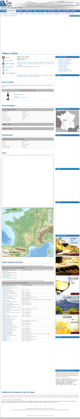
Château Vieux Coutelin (7, 303)
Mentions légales (41, 415)
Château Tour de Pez (6, 323)
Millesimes (21, 13)
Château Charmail (6, 308)
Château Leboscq (6, 300)
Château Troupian (6, 286)
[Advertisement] (14, 34)
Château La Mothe (27, 62)
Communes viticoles (69, 13)
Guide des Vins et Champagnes (65, 59)
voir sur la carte (46, 63)
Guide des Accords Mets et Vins (65, 63)
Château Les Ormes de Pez (8, 325)
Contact (51, 415)
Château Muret (5, 294)
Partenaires (47, 415)
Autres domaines (10, 73)
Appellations (49, 13)
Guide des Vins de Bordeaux (65, 61)
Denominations (56, 13)
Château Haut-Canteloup (7, 297)
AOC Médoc (36, 66)
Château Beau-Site (6, 317)
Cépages (27, 13)
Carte (7, 70)
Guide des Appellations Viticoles (65, 70)
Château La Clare (6, 336)
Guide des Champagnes (64, 62)
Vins (62, 13)
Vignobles (33, 13)
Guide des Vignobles (63, 68)
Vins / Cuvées (9, 60)
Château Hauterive (6, 311)
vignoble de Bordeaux (45, 62)
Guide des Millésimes (63, 65)
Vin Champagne (4, 13)
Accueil (36, 415)
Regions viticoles (40, 13)
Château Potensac (6, 289)
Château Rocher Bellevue (7, 306)
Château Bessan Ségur (7, 331)
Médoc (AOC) (24, 117)
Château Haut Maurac (6, 274)
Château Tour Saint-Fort (7, 333)
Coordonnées (9, 67)
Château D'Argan (5, 315)
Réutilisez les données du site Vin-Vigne (18, 392)
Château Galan (5, 271)
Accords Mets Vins (13, 13)
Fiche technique (10, 63)
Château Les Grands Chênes (8, 291)
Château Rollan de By (6, 320)
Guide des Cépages (63, 66)
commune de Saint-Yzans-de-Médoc (25, 63)
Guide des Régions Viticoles (64, 69)
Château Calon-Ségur (6, 328)
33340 (34, 63)
